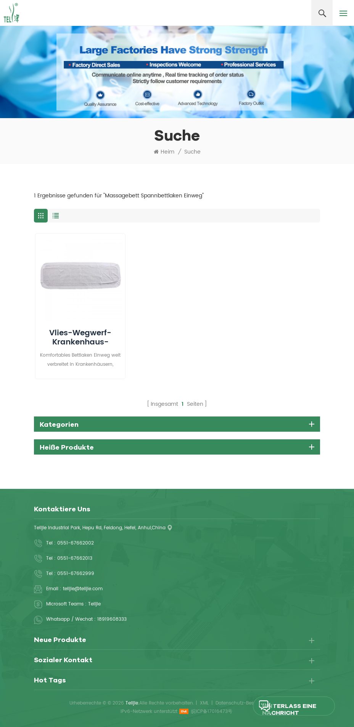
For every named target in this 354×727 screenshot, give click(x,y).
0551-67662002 (75, 543)
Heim (164, 152)
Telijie (94, 604)
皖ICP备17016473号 (211, 711)
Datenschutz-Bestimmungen (248, 703)
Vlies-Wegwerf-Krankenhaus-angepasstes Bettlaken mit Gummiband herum (80, 338)
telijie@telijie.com (83, 588)
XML (204, 703)
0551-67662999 (75, 573)
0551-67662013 (74, 558)
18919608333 (112, 619)
